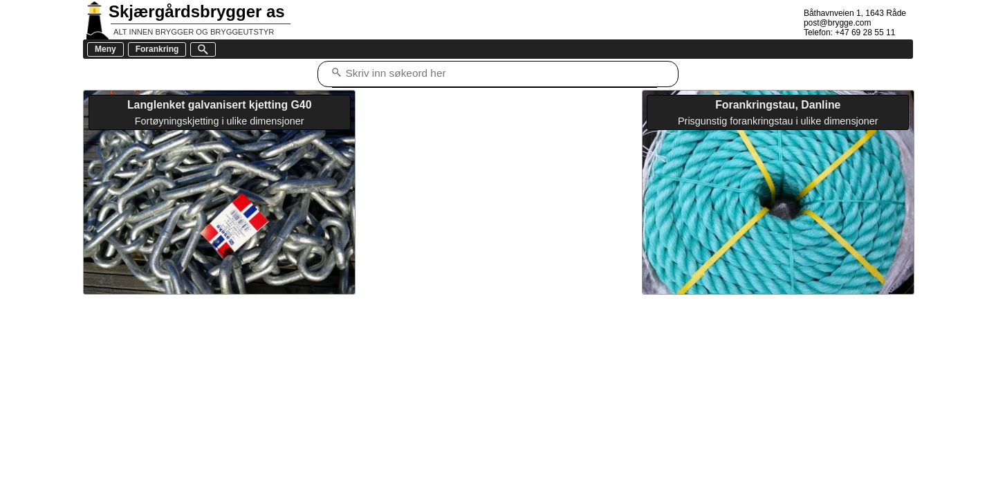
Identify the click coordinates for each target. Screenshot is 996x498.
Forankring (157, 49)
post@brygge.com (838, 23)
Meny (105, 49)
